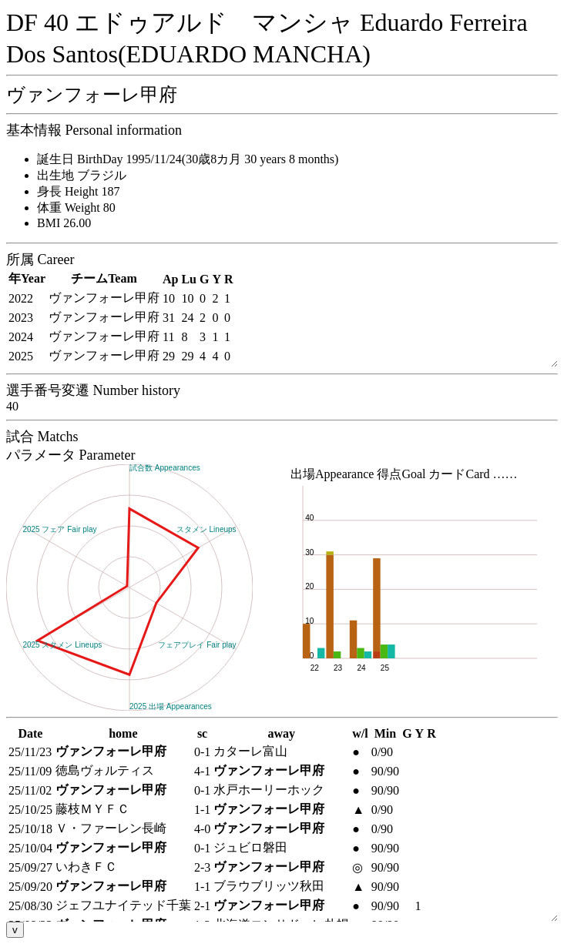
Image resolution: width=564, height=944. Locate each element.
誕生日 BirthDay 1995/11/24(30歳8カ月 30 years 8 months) (187, 159)
